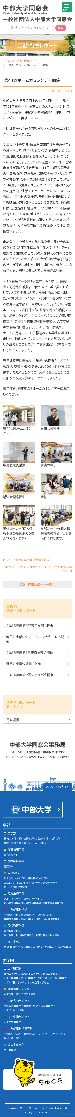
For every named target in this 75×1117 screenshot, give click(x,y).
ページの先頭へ (59, 786)
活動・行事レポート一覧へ (37, 584)
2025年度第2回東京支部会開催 (30, 625)
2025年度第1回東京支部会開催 (29, 652)
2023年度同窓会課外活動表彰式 (28, 559)
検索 (60, 28)
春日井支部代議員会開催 (23, 663)
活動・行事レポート (28, 60)
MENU (67, 7)
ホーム (6, 60)
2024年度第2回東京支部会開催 (30, 674)
